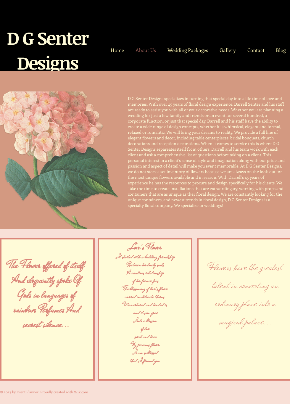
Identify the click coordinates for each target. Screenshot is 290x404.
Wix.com (81, 391)
